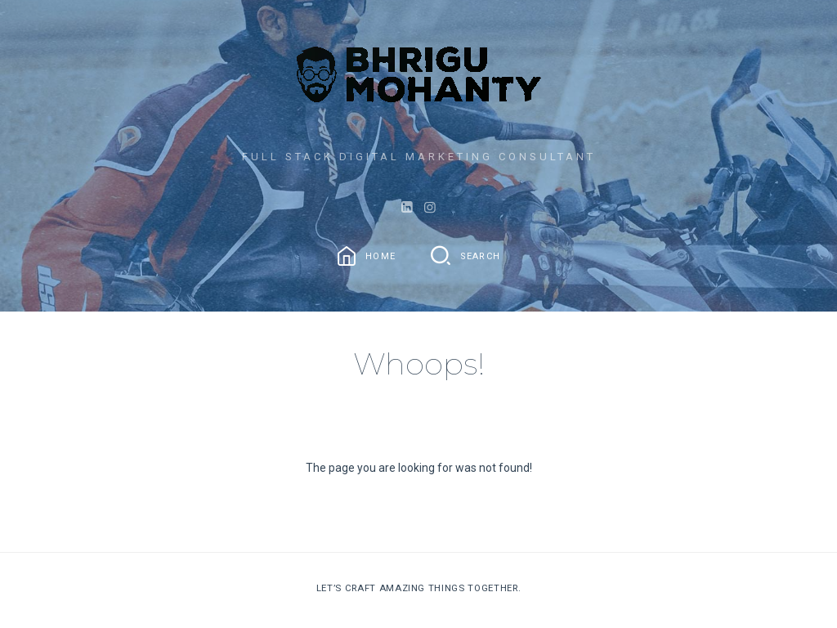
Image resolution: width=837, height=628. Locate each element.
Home (380, 256)
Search (480, 256)
